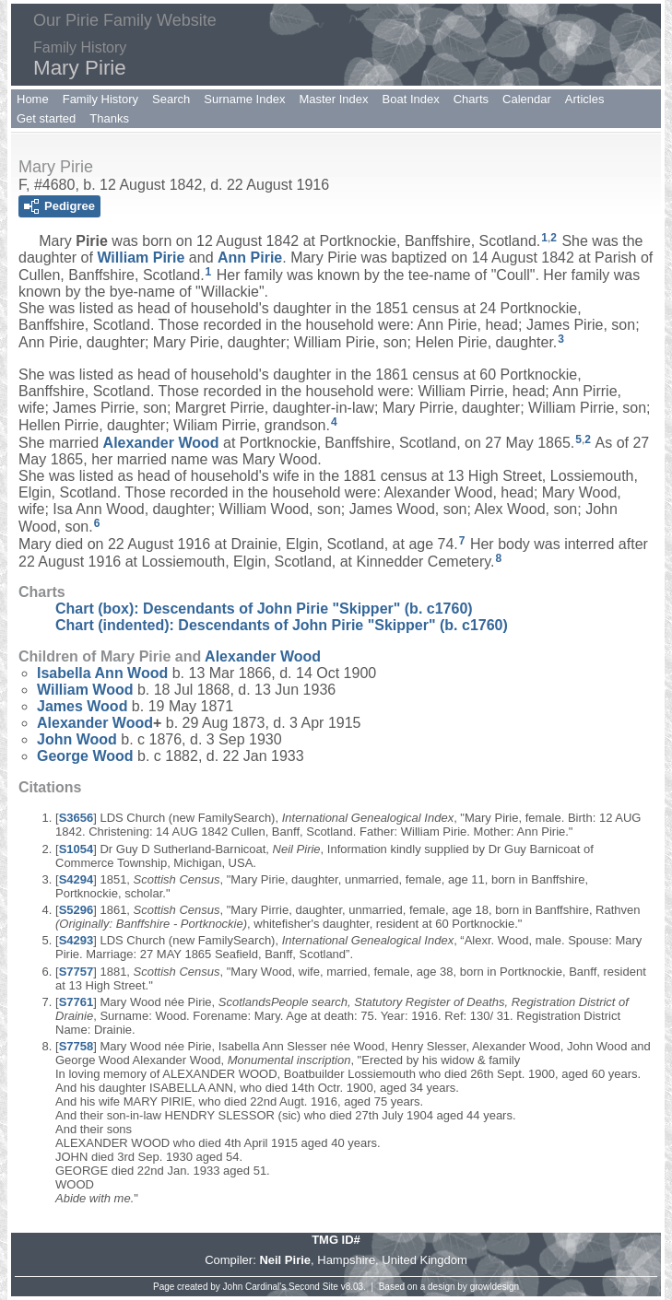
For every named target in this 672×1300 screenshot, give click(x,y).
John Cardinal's (255, 1287)
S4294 (76, 879)
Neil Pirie (285, 1260)
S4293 (76, 940)
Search (171, 99)
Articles (585, 99)
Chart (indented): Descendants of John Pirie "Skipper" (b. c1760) (281, 625)
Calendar (526, 99)
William (140, 257)
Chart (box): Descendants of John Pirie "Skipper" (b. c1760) (264, 608)
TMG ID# (336, 1240)
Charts (471, 99)
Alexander (161, 443)
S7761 (76, 1002)
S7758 (76, 1046)
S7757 (76, 971)
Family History (100, 99)
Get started (46, 118)
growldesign (494, 1287)
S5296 (76, 910)
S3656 (76, 818)
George (85, 756)
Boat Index (411, 99)
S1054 (76, 849)
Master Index (333, 99)
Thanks (109, 118)
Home (33, 99)
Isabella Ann (102, 673)
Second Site (313, 1287)
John (77, 739)
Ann (250, 257)
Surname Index (244, 99)
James (82, 706)
